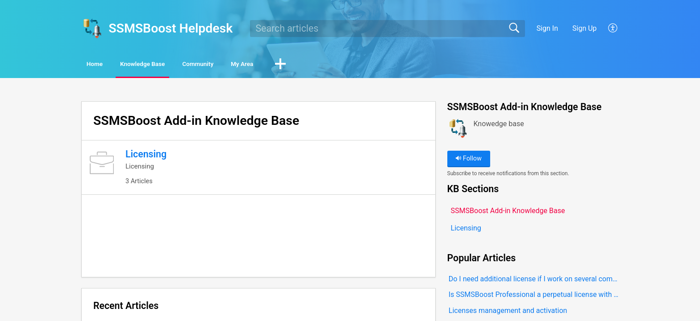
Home (106, 65)
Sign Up (584, 28)
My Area (313, 65)
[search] (387, 28)
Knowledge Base (173, 65)
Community (250, 65)
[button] (613, 28)
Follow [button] (468, 160)
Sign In (547, 28)
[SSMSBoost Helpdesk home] (92, 28)
